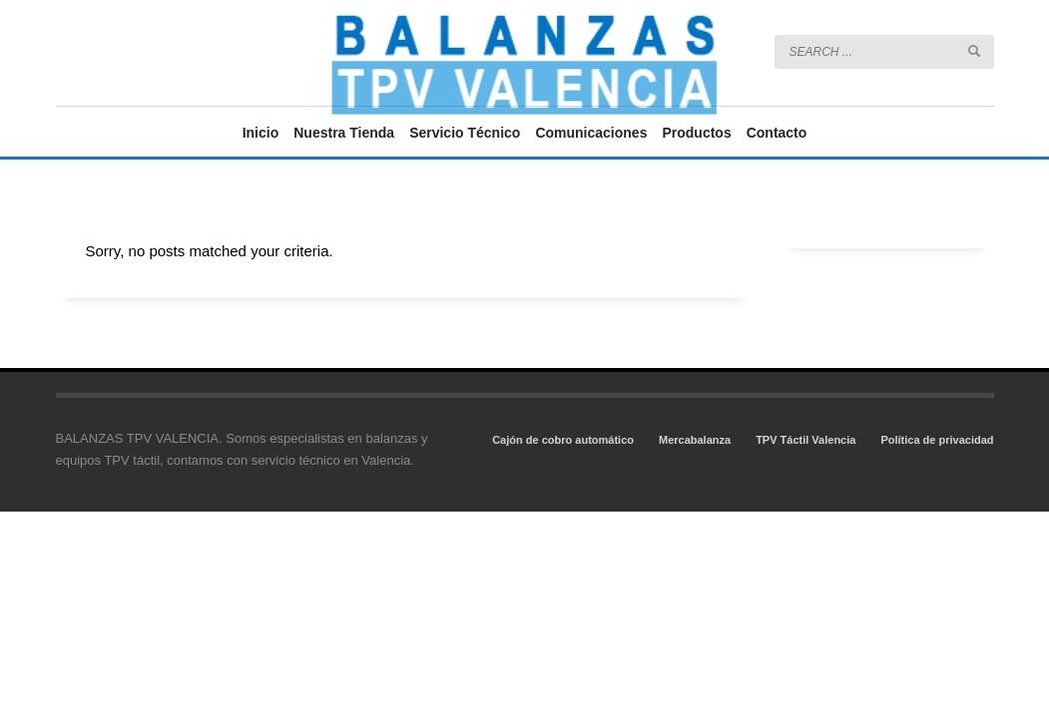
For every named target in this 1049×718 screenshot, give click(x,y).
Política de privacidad (936, 440)
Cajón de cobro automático (563, 440)
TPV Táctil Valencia (805, 440)
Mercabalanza (695, 440)
